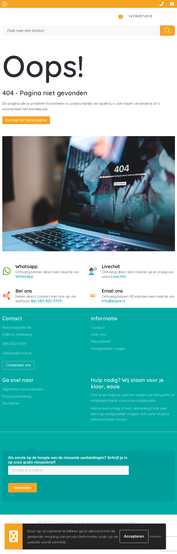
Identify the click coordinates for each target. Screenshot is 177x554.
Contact (97, 327)
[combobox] (81, 30)
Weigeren (155, 536)
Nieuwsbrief (101, 341)
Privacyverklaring (16, 396)
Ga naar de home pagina (26, 120)
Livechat (118, 276)
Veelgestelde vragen (108, 348)
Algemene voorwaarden (22, 389)
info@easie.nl (113, 301)
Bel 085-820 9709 (46, 301)
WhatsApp (24, 276)
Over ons (98, 334)
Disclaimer (11, 403)
